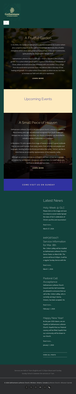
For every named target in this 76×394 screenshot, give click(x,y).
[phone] (49, 387)
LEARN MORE (38, 78)
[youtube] (40, 387)
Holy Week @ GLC (54, 207)
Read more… (47, 225)
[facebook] (26, 387)
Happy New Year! (53, 317)
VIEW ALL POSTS (49, 355)
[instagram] (36, 387)
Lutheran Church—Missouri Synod (59, 383)
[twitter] (31, 387)
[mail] (45, 387)
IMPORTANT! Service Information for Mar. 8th (54, 241)
